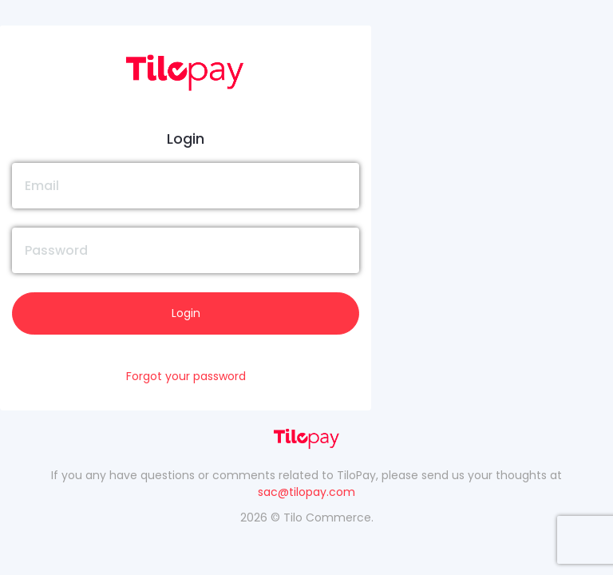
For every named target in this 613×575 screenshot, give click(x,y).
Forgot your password (186, 376)
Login (186, 313)
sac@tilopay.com (306, 492)
